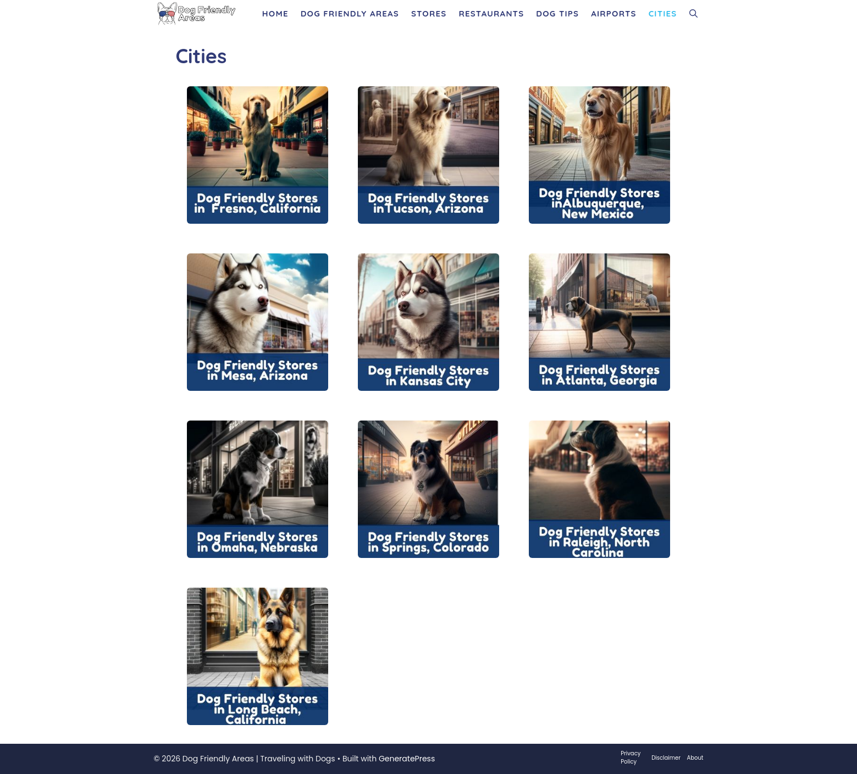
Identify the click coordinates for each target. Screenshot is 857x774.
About (695, 758)
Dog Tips (557, 13)
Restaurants (491, 13)
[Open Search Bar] (693, 13)
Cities (663, 13)
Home (275, 13)
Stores (428, 13)
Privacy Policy (630, 757)
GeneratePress (407, 758)
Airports (613, 13)
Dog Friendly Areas (350, 13)
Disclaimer (666, 758)
